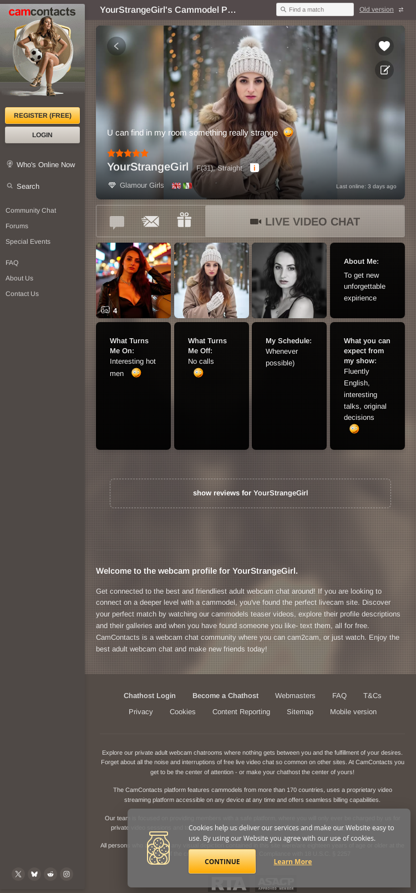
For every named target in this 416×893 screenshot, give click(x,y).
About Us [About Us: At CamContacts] (19, 278)
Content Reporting (241, 712)
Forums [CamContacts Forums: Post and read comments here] (17, 226)
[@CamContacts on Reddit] (50, 874)
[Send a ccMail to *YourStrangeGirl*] (151, 221)
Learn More (293, 861)
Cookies (183, 712)
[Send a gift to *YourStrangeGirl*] (184, 221)
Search (28, 186)
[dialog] (254, 167)
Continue (222, 861)
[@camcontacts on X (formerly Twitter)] (18, 874)
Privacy (141, 712)
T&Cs (372, 695)
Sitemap (300, 712)
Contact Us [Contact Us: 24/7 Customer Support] (22, 294)
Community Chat (31, 210)
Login (42, 135)
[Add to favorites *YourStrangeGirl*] (384, 46)
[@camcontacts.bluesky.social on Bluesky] (34, 874)
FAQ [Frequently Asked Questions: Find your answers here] (12, 263)
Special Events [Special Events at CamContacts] (28, 241)
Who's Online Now (46, 164)
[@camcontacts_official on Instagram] (66, 874)
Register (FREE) (43, 115)
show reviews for (250, 493)
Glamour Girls (135, 185)
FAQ (339, 695)
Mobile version (353, 712)
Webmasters (295, 695)
